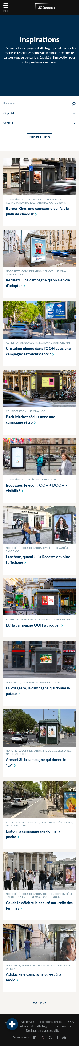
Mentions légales (51, 1021)
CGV (71, 1021)
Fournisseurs (63, 1026)
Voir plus (39, 1002)
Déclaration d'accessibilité (42, 1030)
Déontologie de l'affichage (31, 1026)
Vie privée (27, 1021)
